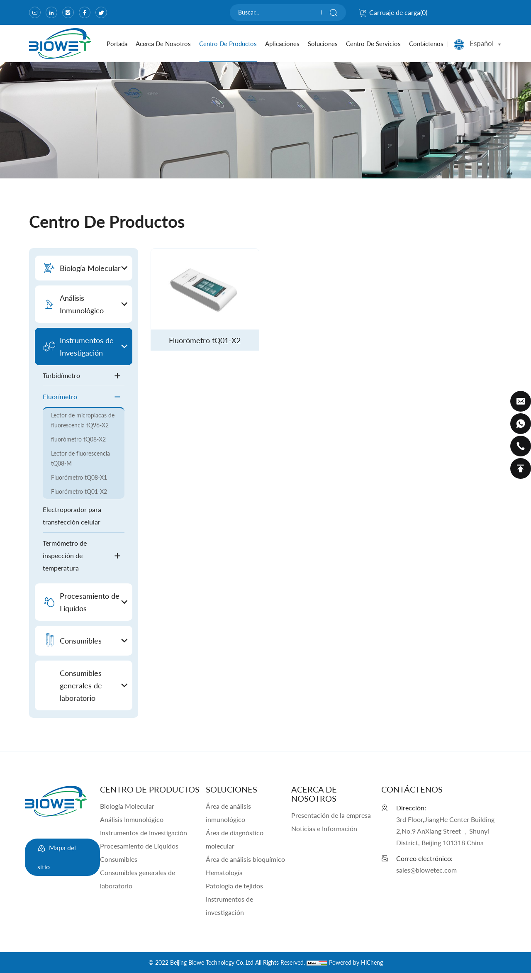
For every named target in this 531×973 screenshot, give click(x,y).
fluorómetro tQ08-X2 (78, 439)
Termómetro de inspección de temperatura (83, 555)
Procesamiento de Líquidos (139, 846)
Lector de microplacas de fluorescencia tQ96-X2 (82, 420)
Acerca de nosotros (163, 43)
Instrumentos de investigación (229, 905)
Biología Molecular (127, 806)
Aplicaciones (282, 43)
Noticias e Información (324, 828)
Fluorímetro (83, 397)
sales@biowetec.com (426, 870)
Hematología (224, 872)
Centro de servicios (373, 43)
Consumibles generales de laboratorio (137, 879)
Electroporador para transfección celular (72, 515)
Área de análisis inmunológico (228, 812)
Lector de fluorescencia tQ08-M (80, 458)
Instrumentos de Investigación (143, 832)
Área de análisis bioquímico (245, 859)
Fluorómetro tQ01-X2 (79, 491)
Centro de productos (228, 43)
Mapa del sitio (56, 855)
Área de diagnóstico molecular (234, 839)
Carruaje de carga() (392, 12)
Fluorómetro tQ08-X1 (79, 477)
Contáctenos (426, 43)
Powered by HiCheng (356, 962)
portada (117, 43)
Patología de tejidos (234, 886)
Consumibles (118, 859)
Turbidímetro (83, 375)
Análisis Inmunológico (131, 819)
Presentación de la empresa (331, 815)
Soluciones (323, 43)
